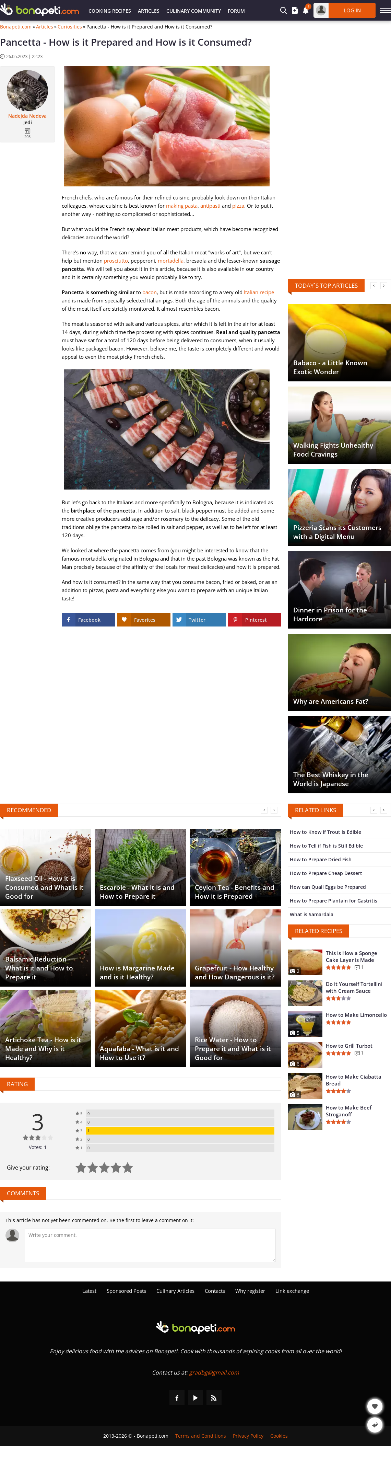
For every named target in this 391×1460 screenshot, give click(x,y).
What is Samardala (311, 914)
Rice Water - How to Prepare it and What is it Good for (233, 1048)
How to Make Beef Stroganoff (348, 1111)
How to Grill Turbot (349, 1045)
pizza (238, 205)
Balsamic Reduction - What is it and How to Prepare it (39, 968)
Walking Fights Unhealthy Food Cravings (333, 450)
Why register (250, 1290)
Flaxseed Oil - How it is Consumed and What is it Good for (44, 887)
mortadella (170, 260)
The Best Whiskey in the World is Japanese (330, 779)
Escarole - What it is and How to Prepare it (137, 892)
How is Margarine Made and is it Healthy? (137, 972)
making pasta (182, 205)
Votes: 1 (38, 1147)
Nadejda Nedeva (27, 116)
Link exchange (292, 1290)
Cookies (279, 1436)
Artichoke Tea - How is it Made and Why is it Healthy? (43, 1048)
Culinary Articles (175, 1290)
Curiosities (70, 27)
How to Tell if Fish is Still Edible (326, 845)
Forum (236, 11)
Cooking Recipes (109, 11)
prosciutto (116, 260)
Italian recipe (259, 292)
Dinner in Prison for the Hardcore (330, 614)
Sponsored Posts (126, 1290)
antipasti (210, 205)
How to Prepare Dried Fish (321, 859)
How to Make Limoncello (356, 1014)
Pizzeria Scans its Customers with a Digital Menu (337, 532)
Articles (148, 11)
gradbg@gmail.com (214, 1372)
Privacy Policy (248, 1436)
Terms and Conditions (200, 1436)
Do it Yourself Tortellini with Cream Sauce (354, 987)
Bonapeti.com (16, 27)
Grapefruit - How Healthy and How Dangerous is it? (235, 972)
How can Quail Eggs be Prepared (328, 887)
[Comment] (150, 1245)
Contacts (215, 1290)
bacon (149, 292)
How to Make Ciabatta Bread (353, 1080)
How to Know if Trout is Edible (325, 832)
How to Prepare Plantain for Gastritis (333, 900)
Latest (89, 1290)
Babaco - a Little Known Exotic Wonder (330, 367)
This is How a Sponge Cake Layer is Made (351, 956)
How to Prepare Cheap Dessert (326, 873)
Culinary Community (193, 11)
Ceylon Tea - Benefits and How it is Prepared (234, 892)
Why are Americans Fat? (330, 701)
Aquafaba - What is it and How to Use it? (139, 1053)
